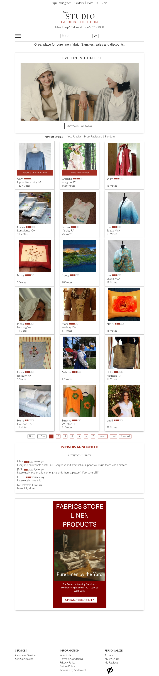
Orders (79, 3)
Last (114, 436)
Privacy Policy (67, 663)
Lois (109, 227)
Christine (67, 179)
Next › (102, 436)
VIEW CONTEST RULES (79, 126)
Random (110, 136)
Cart (104, 3)
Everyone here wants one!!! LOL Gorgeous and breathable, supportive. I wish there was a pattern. (72, 465)
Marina (21, 227)
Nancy (21, 275)
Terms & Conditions (71, 659)
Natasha (66, 372)
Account (109, 655)
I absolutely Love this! (29, 480)
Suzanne (66, 421)
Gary (20, 179)
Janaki (110, 421)
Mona (20, 324)
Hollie (110, 372)
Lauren (66, 227)
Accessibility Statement (73, 670)
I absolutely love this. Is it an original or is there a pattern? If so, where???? (58, 473)
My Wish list (112, 659)
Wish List (92, 3)
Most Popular (73, 136)
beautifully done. (26, 488)
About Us (65, 655)
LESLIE (21, 477)
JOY (19, 485)
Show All (125, 436)
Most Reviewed (93, 136)
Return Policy (67, 666)
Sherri (110, 179)
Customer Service (25, 655)
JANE (20, 469)
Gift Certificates (24, 659)
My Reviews (111, 663)
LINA (20, 461)
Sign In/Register (61, 3)
